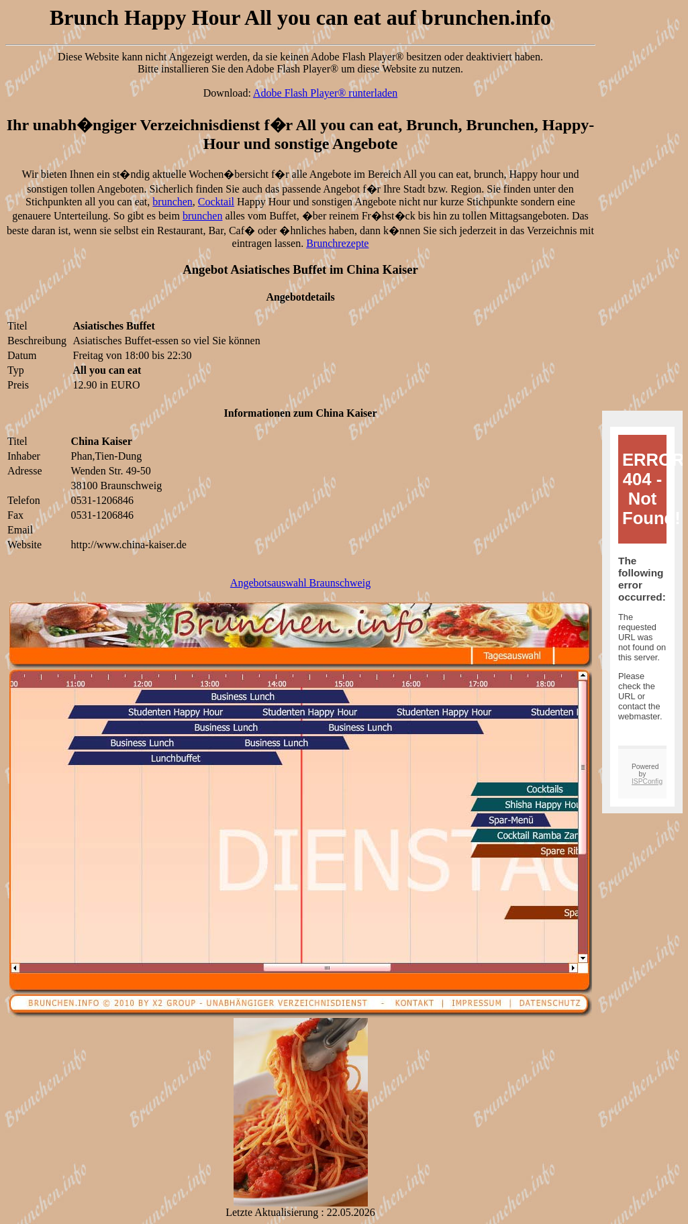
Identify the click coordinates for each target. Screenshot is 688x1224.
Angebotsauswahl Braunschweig (300, 583)
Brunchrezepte (337, 243)
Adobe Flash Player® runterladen (325, 93)
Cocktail (216, 201)
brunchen (172, 201)
